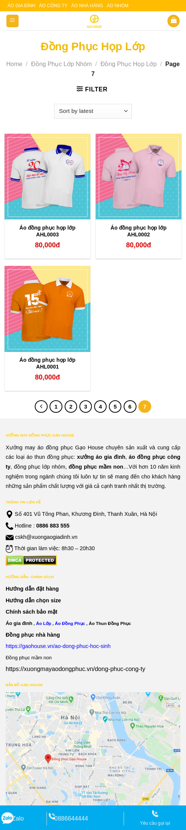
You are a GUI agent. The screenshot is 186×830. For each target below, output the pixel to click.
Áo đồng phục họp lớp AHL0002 (138, 231)
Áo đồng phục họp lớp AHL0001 (47, 363)
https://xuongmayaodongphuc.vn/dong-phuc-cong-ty (75, 669)
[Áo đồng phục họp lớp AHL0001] (47, 309)
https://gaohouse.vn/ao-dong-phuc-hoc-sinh (58, 646)
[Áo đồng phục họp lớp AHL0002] (138, 176)
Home (14, 64)
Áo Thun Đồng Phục (110, 623)
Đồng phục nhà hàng (33, 635)
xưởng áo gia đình (101, 457)
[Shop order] (93, 111)
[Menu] (12, 21)
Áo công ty (53, 5)
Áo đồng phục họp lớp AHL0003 (47, 231)
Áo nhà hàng (87, 5)
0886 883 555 (53, 526)
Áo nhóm (118, 5)
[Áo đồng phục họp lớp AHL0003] (47, 176)
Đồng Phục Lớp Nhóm (61, 64)
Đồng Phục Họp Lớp (129, 64)
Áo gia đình (21, 5)
